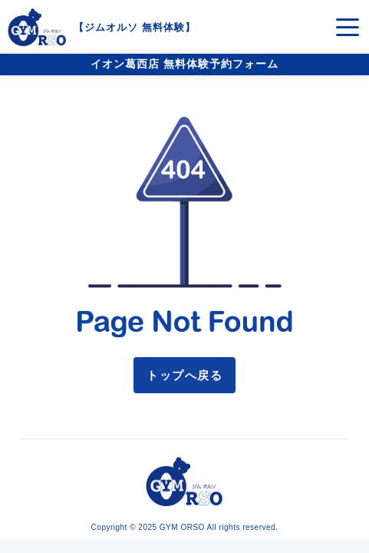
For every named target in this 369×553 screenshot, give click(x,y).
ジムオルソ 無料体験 (134, 27)
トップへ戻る (184, 375)
